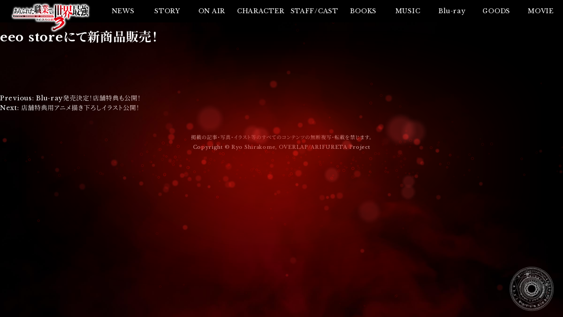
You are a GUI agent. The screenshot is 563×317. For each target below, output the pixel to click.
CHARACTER (260, 11)
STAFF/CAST (314, 11)
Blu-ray (452, 11)
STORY (167, 11)
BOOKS (363, 11)
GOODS (496, 11)
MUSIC (407, 11)
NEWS (123, 11)
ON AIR (211, 11)
